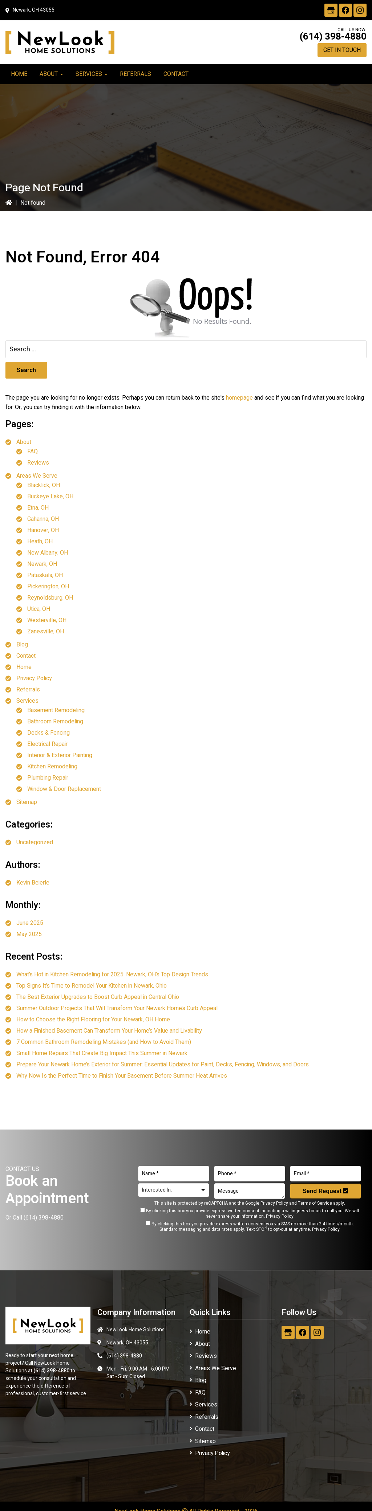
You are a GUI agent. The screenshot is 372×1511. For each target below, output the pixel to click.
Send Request (325, 1191)
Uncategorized (34, 842)
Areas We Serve (36, 475)
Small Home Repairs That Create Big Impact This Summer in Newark (101, 1053)
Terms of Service (315, 1203)
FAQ (32, 451)
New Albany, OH (47, 552)
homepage (239, 397)
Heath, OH (40, 541)
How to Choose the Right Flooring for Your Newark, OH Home (93, 1019)
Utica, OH (38, 609)
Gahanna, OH (43, 519)
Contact (26, 656)
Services (27, 701)
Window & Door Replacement (64, 789)
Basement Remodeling (56, 710)
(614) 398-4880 (333, 37)
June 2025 (29, 923)
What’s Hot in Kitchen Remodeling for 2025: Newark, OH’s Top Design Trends (112, 974)
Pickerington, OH (48, 586)
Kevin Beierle (32, 882)
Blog (22, 644)
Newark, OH (42, 564)
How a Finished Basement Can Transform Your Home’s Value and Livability (109, 1030)
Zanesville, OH (45, 631)
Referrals (28, 689)
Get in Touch (342, 50)
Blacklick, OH (43, 485)
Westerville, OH (46, 620)
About (23, 442)
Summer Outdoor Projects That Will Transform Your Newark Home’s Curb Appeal (117, 1008)
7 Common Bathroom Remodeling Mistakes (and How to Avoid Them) (103, 1042)
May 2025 (29, 934)
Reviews (38, 462)
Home (24, 667)
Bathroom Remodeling (55, 721)
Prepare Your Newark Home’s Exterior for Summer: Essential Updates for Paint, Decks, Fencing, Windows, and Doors (162, 1064)
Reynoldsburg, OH (50, 597)
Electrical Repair (47, 744)
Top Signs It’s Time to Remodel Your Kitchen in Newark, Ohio (91, 985)
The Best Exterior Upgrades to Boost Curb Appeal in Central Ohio (97, 997)
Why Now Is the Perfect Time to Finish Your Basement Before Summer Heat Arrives (121, 1075)
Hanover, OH (43, 530)
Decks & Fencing (48, 732)
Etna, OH (38, 507)
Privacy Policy (34, 678)
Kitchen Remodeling (52, 766)
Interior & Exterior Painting (59, 755)
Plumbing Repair (47, 777)
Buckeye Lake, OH (50, 496)
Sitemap (26, 802)
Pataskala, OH (45, 575)
